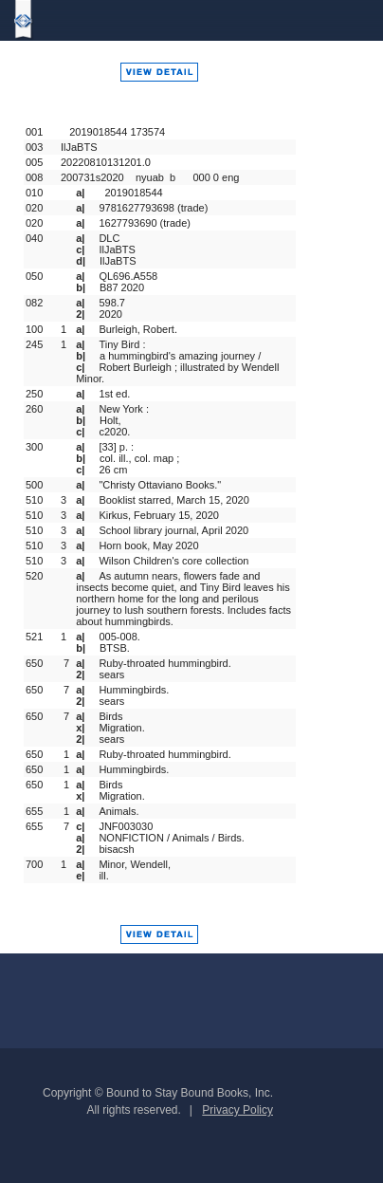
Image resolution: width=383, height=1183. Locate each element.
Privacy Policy (237, 1110)
